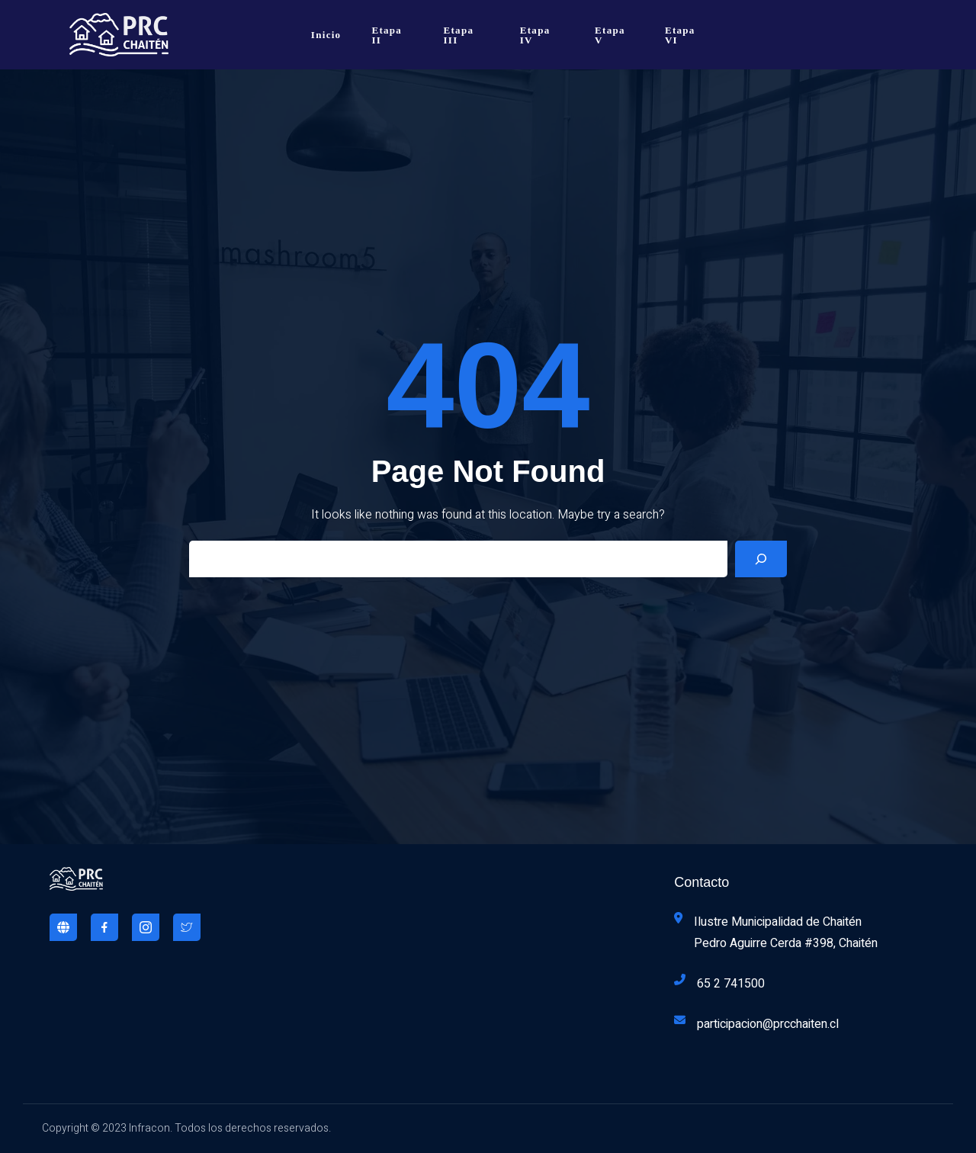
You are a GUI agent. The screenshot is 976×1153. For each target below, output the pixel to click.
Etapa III (459, 35)
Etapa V (610, 35)
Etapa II (386, 35)
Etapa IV (535, 35)
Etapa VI (680, 35)
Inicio (326, 34)
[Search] (761, 559)
